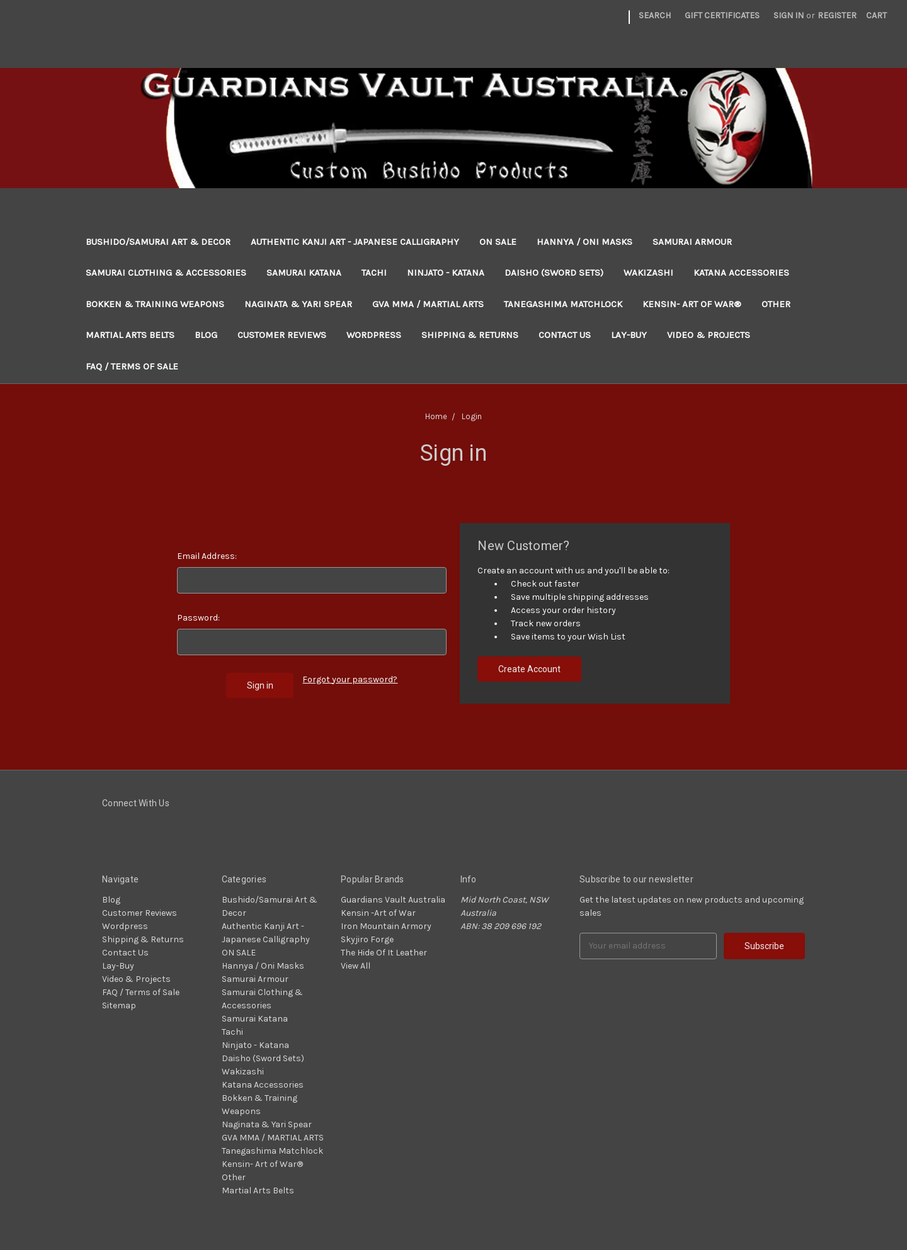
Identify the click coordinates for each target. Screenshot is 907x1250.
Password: (198, 617)
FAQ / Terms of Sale (132, 366)
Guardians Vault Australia (393, 899)
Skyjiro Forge (367, 939)
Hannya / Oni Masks (584, 241)
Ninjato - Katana (445, 272)
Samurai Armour (692, 241)
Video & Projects (708, 335)
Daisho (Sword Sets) (554, 272)
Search (655, 15)
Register (837, 15)
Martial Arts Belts (130, 335)
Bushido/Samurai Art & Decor (158, 241)
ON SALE (497, 241)
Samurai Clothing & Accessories (166, 272)
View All (355, 965)
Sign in (788, 15)
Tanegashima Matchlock (563, 304)
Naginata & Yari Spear (298, 304)
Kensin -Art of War (378, 913)
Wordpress (373, 335)
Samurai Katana (303, 272)
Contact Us (565, 335)
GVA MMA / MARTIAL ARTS (428, 304)
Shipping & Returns (469, 335)
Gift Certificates (722, 15)
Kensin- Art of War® (691, 304)
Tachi (374, 272)
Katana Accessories (741, 272)
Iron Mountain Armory (386, 926)
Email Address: (207, 556)
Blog (206, 335)
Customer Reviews (281, 335)
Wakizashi (648, 272)
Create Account (529, 669)
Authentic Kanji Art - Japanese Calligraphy (355, 241)
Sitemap (119, 1005)
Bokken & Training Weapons (155, 304)
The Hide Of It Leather (384, 952)
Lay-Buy (629, 335)
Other (776, 304)
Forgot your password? (349, 679)
